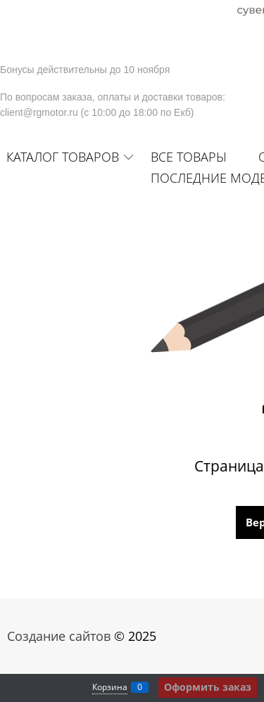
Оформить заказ (207, 687)
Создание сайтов (59, 636)
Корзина (109, 687)
